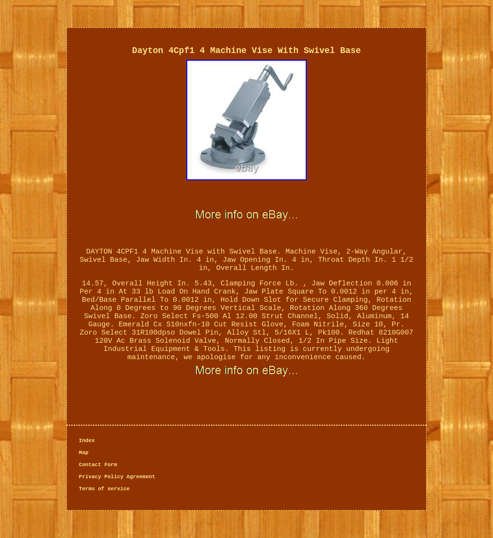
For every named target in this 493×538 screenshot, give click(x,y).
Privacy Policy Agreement (117, 477)
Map (84, 453)
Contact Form (98, 465)
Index (87, 441)
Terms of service (104, 489)
